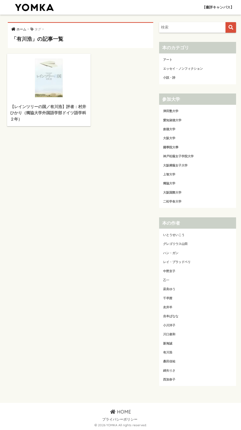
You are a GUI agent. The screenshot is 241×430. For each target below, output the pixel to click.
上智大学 (169, 174)
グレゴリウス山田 (175, 244)
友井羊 (167, 307)
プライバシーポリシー (119, 419)
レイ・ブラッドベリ (177, 262)
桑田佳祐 (169, 361)
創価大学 (169, 129)
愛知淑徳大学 (172, 120)
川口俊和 (169, 334)
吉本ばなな (170, 316)
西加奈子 (169, 379)
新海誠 (167, 343)
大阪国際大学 (172, 192)
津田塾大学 (170, 111)
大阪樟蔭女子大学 (175, 165)
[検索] (230, 27)
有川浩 (167, 352)
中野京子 (169, 271)
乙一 (166, 280)
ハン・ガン (170, 253)
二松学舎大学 (172, 201)
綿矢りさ (169, 370)
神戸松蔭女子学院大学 (178, 156)
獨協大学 (169, 183)
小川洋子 (169, 325)
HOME (120, 412)
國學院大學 (170, 147)
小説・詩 (169, 77)
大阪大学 (169, 138)
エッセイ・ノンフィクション (183, 68)
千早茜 (167, 298)
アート (167, 59)
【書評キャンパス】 (218, 7)
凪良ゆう (169, 289)
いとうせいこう (174, 235)
